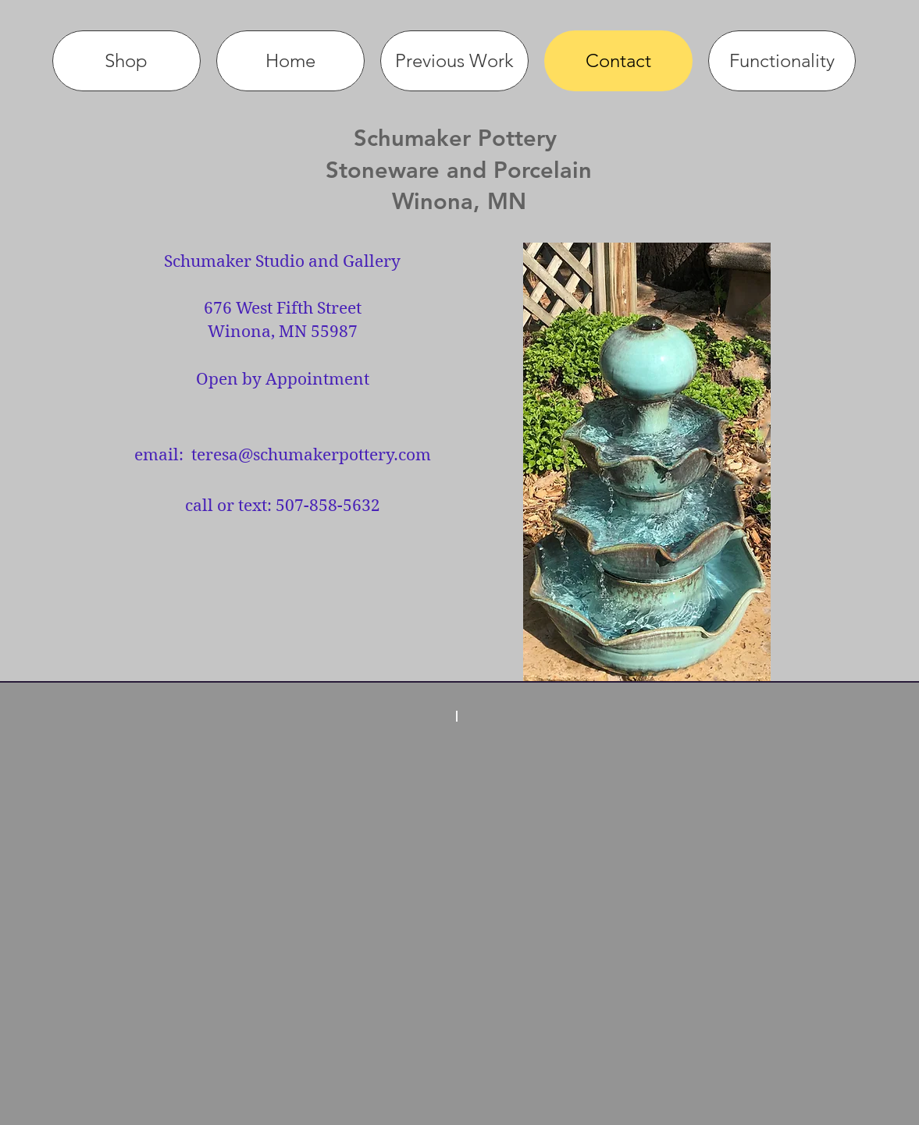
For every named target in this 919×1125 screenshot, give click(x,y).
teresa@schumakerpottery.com (311, 454)
